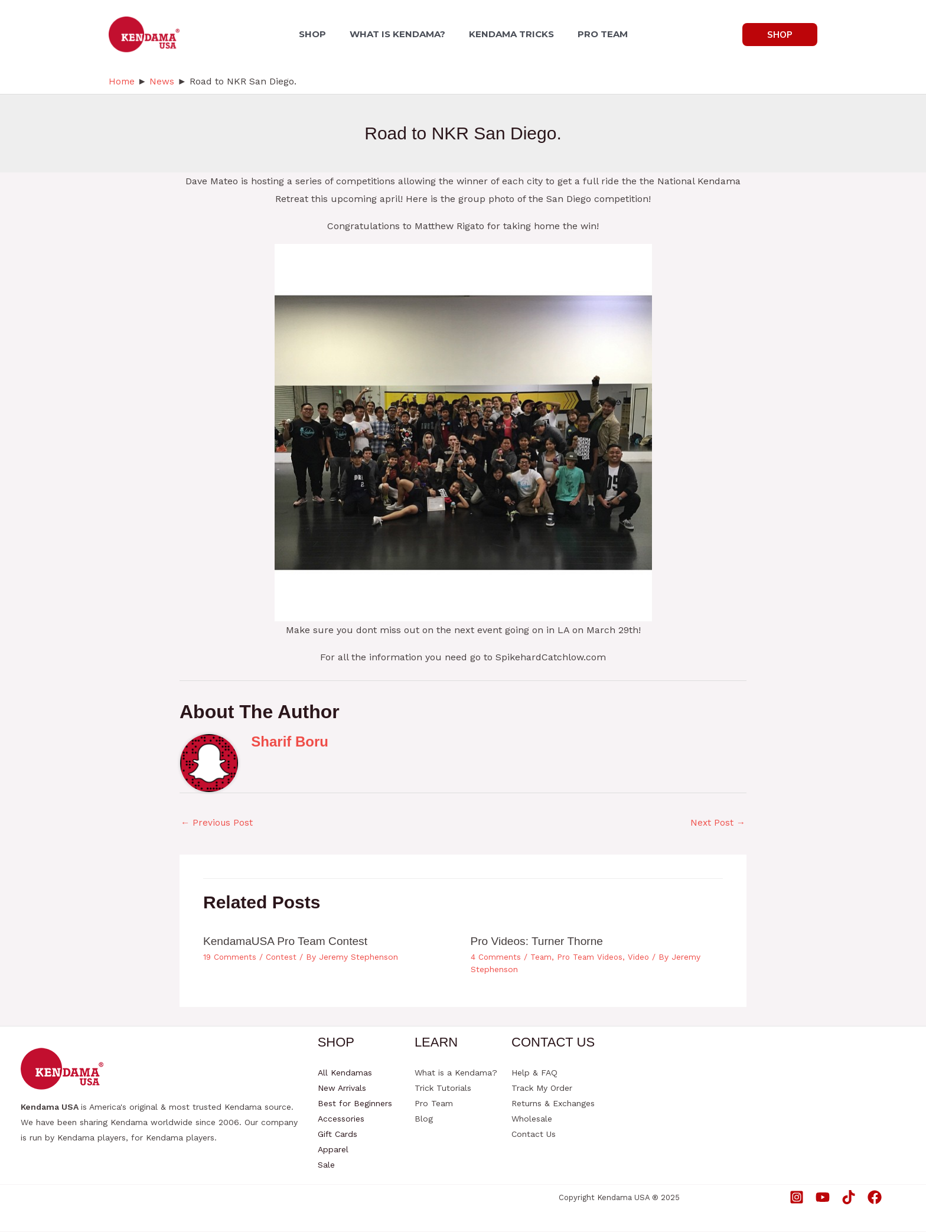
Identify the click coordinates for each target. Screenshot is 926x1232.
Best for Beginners (355, 1104)
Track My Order (541, 1088)
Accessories (341, 1119)
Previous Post (218, 823)
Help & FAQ (534, 1073)
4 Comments (496, 958)
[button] (779, 34)
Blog (424, 1119)
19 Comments (230, 958)
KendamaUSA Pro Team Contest (289, 942)
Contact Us (533, 1134)
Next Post (717, 823)
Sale (326, 1165)
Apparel (333, 1150)
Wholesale (531, 1119)
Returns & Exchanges (553, 1104)
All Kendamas (345, 1073)
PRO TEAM (595, 34)
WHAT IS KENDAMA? (400, 34)
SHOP (319, 34)
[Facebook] (875, 1198)
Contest (282, 958)
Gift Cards (337, 1134)
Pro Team (434, 1104)
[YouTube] (823, 1198)
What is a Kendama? (456, 1073)
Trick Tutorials (443, 1088)
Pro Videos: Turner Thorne (540, 942)
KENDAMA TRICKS (509, 34)
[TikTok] (849, 1198)
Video (642, 958)
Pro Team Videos (592, 958)
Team (542, 958)
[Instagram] (797, 1198)
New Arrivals (342, 1088)
